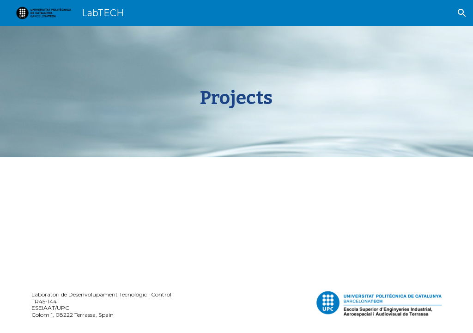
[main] (236, 91)
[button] (462, 13)
